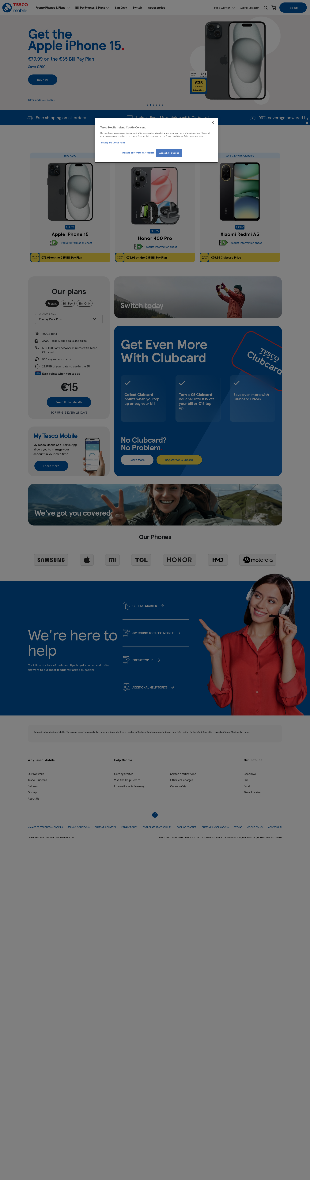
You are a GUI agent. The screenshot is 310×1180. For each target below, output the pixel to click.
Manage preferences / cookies (138, 152)
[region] (156, 140)
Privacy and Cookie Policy (113, 142)
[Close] (213, 122)
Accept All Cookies (169, 152)
